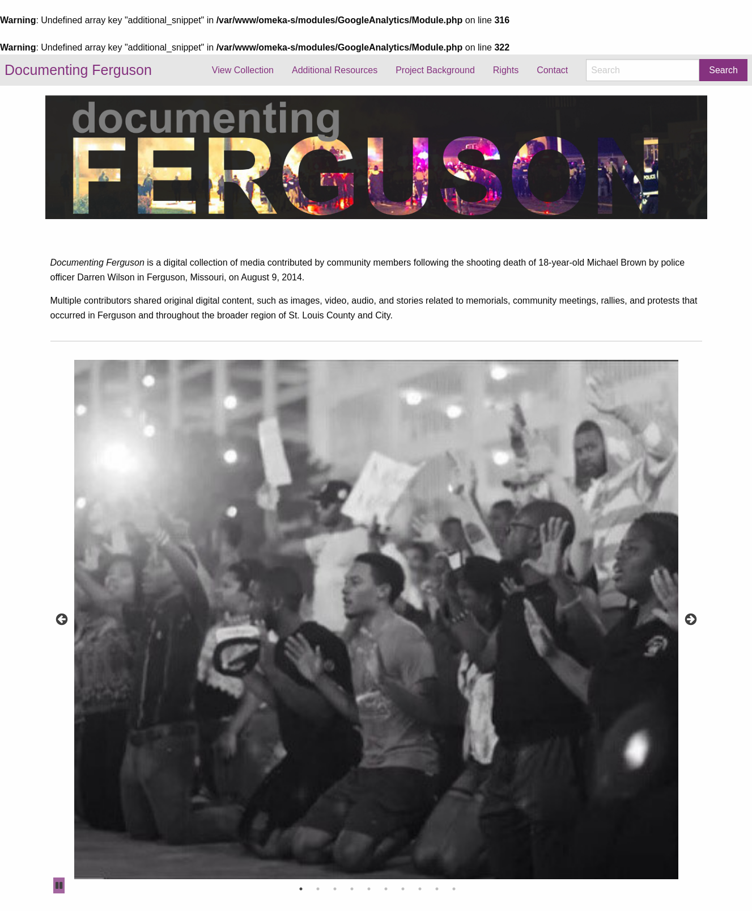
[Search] (642, 70)
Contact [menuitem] (552, 70)
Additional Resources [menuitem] (334, 70)
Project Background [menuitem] (435, 70)
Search (723, 70)
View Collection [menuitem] (243, 70)
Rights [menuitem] (506, 70)
